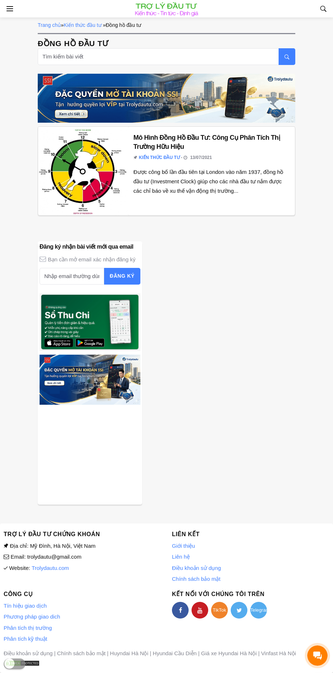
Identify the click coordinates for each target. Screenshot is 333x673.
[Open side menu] (8, 8)
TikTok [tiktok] (219, 610)
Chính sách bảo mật (196, 579)
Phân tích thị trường (28, 628)
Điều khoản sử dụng (196, 568)
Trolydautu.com (50, 568)
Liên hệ (181, 557)
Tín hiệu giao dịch (25, 606)
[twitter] (239, 610)
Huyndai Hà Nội (129, 653)
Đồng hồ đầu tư (123, 25)
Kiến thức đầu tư (83, 25)
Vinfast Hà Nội (278, 653)
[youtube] (200, 610)
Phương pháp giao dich (32, 616)
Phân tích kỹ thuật (25, 639)
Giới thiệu (183, 546)
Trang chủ (49, 25)
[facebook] (180, 610)
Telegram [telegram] (258, 610)
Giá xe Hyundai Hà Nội (228, 653)
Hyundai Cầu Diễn (175, 653)
